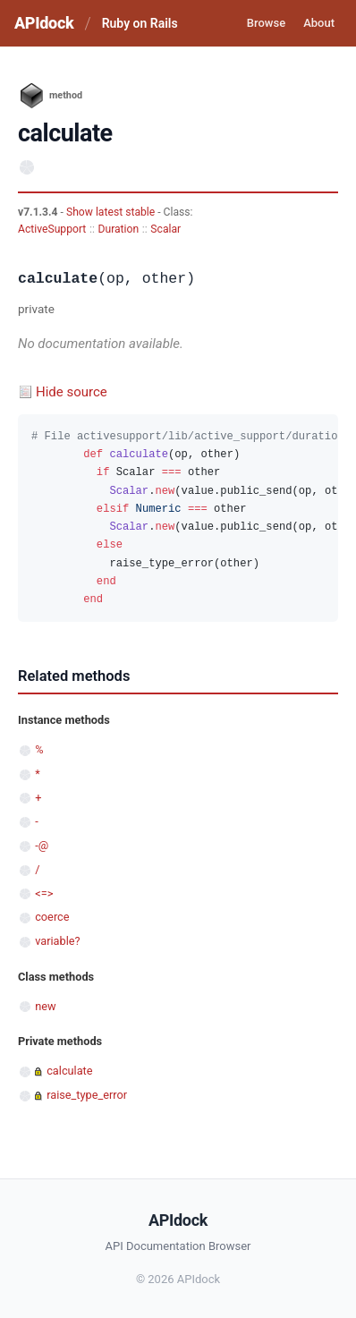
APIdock (43, 22)
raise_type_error (87, 1094)
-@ (41, 845)
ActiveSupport (52, 229)
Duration (118, 229)
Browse (266, 23)
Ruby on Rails (140, 23)
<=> (44, 893)
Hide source (71, 392)
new (45, 1006)
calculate (69, 1070)
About (319, 23)
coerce (52, 916)
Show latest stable (111, 212)
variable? (57, 941)
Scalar (165, 229)
